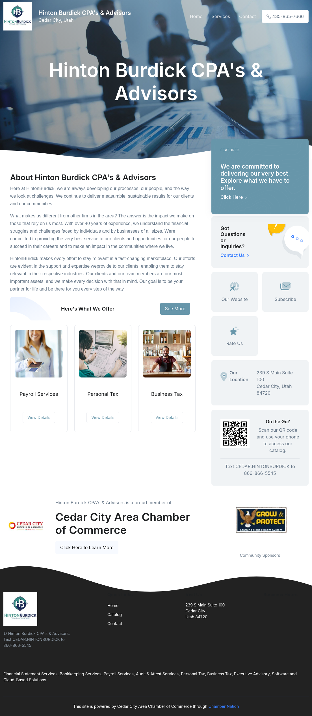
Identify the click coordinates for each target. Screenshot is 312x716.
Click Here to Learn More (87, 547)
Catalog (114, 614)
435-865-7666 (285, 16)
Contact (247, 16)
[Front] (18, 16)
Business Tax (167, 394)
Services (220, 16)
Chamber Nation (224, 706)
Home (196, 16)
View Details (38, 417)
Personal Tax (102, 394)
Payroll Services (39, 394)
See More (175, 308)
